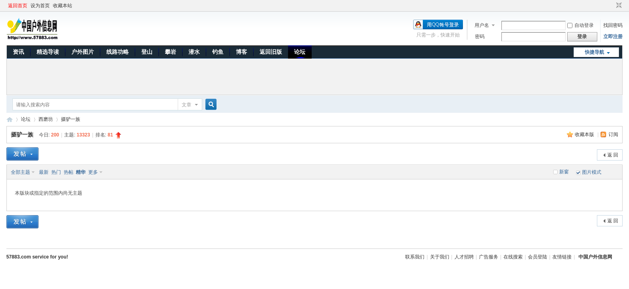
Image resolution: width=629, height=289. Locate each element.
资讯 (18, 52)
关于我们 (439, 257)
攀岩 (170, 52)
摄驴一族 (70, 119)
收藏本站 (62, 5)
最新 (44, 172)
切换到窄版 (618, 5)
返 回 (612, 155)
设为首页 (40, 5)
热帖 (68, 172)
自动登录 (580, 25)
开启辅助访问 (611, 5)
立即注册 (613, 36)
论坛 (299, 52)
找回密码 (613, 25)
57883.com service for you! (37, 257)
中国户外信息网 (9, 119)
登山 (146, 52)
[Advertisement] (314, 77)
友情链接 (562, 257)
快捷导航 (594, 52)
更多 (93, 172)
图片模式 (591, 172)
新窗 (564, 172)
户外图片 (82, 52)
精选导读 (48, 52)
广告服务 (488, 257)
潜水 (194, 52)
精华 (80, 172)
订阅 (613, 134)
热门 (56, 172)
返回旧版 (271, 52)
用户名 (482, 25)
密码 (480, 36)
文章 (186, 105)
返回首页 (17, 5)
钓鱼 (217, 52)
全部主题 (20, 172)
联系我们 (414, 257)
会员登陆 (537, 257)
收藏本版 (585, 134)
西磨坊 (46, 119)
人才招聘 (464, 257)
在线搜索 (513, 257)
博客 (241, 52)
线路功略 (117, 52)
